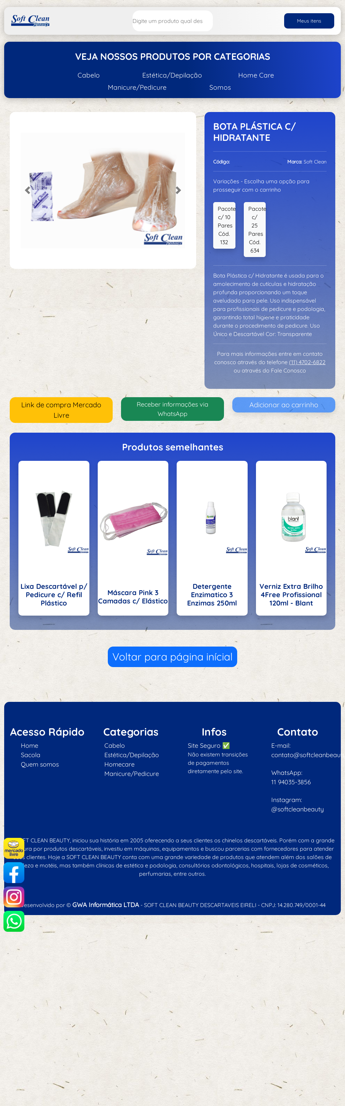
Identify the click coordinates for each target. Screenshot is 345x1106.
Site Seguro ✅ (209, 746)
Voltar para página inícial (172, 656)
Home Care (256, 75)
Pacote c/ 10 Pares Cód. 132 (226, 225)
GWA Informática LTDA (105, 905)
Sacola (30, 755)
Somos (220, 87)
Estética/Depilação (172, 75)
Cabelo (89, 75)
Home (29, 746)
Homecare (119, 764)
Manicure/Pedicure (137, 87)
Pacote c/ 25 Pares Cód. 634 (257, 229)
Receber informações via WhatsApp (172, 409)
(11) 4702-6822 (307, 362)
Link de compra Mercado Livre (61, 409)
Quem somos (40, 764)
